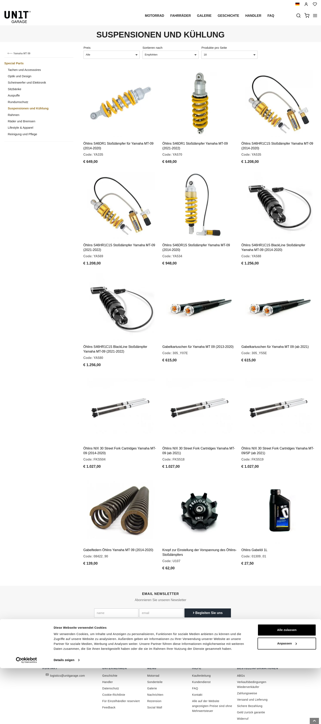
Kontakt (197, 670)
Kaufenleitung (201, 651)
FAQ (195, 664)
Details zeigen (64, 716)
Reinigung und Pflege (22, 134)
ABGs (241, 651)
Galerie (204, 15)
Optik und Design (19, 76)
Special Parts (14, 63)
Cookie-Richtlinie (113, 670)
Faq (270, 15)
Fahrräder (180, 15)
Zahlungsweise (247, 669)
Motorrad (154, 15)
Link (183, 598)
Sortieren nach (152, 47)
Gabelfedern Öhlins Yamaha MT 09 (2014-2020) (118, 526)
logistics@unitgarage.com (67, 651)
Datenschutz (110, 664)
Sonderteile (155, 658)
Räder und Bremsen (21, 121)
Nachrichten (155, 670)
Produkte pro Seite (214, 47)
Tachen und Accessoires (24, 69)
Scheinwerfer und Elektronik (27, 82)
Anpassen (287, 699)
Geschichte (228, 15)
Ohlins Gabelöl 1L (254, 526)
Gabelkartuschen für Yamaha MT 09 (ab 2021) (275, 332)
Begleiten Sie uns (208, 589)
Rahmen (13, 115)
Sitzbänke (14, 89)
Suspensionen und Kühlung (28, 108)
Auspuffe (14, 95)
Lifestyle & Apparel (20, 127)
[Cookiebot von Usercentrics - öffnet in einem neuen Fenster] (26, 716)
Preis (87, 47)
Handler (253, 15)
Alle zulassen (286, 686)
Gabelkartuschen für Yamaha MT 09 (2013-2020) (198, 332)
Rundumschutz (18, 102)
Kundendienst (201, 658)
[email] (161, 589)
